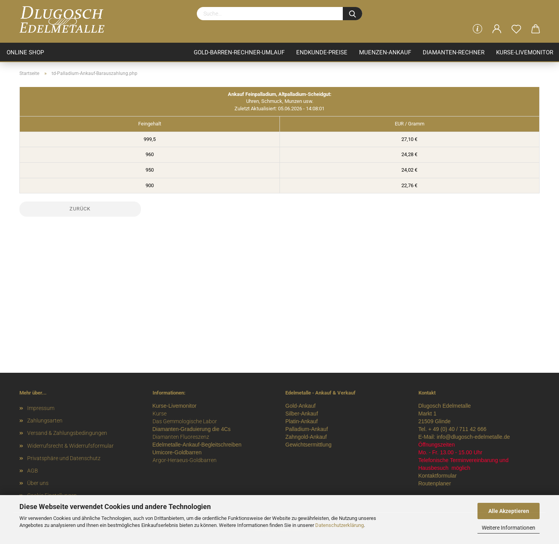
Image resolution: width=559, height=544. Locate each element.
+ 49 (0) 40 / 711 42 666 (457, 429)
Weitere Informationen (508, 528)
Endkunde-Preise (321, 52)
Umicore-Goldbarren (177, 452)
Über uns (38, 483)
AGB (32, 471)
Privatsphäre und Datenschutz (64, 458)
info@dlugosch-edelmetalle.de (473, 437)
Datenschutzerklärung (339, 525)
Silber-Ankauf (301, 413)
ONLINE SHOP (25, 52)
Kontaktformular (437, 476)
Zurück (79, 209)
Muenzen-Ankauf (385, 52)
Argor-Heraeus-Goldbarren (185, 460)
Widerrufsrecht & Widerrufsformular (70, 446)
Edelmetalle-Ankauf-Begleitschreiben (197, 444)
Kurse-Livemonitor (524, 52)
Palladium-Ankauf (306, 429)
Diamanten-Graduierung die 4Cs (192, 429)
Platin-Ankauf (301, 421)
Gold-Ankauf (300, 406)
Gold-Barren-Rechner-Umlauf (239, 52)
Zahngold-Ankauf (306, 437)
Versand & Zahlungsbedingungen (67, 433)
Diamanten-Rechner (453, 52)
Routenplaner (434, 483)
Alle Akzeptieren (508, 511)
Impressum (40, 408)
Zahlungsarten (44, 420)
